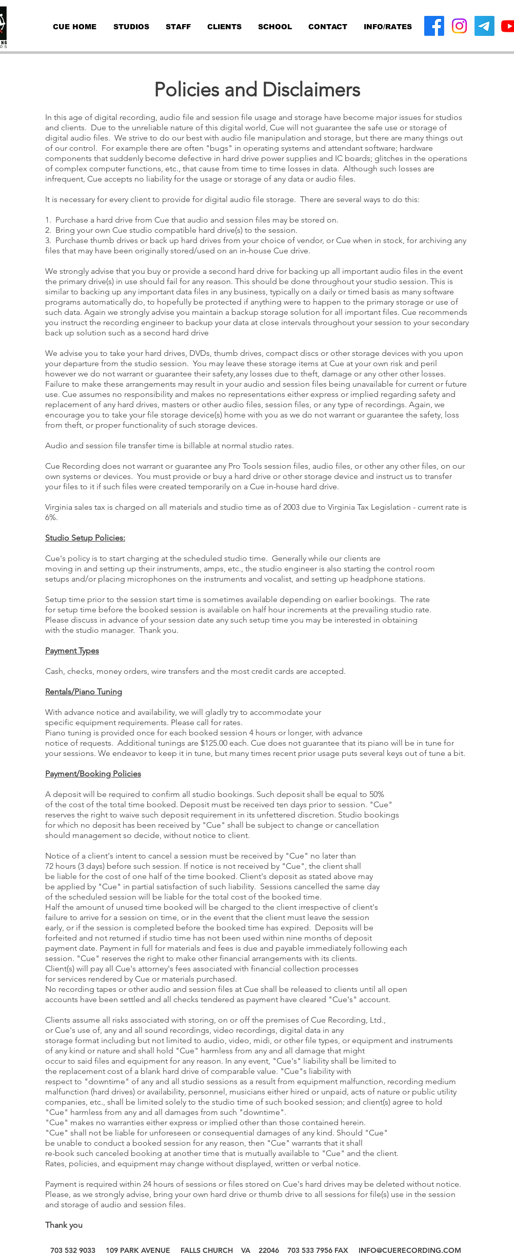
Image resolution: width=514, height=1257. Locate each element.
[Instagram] (459, 26)
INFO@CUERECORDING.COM (410, 1250)
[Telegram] (485, 26)
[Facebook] (434, 26)
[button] (387, 26)
